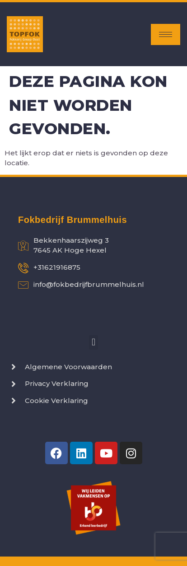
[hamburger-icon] (165, 34)
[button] (93, 342)
